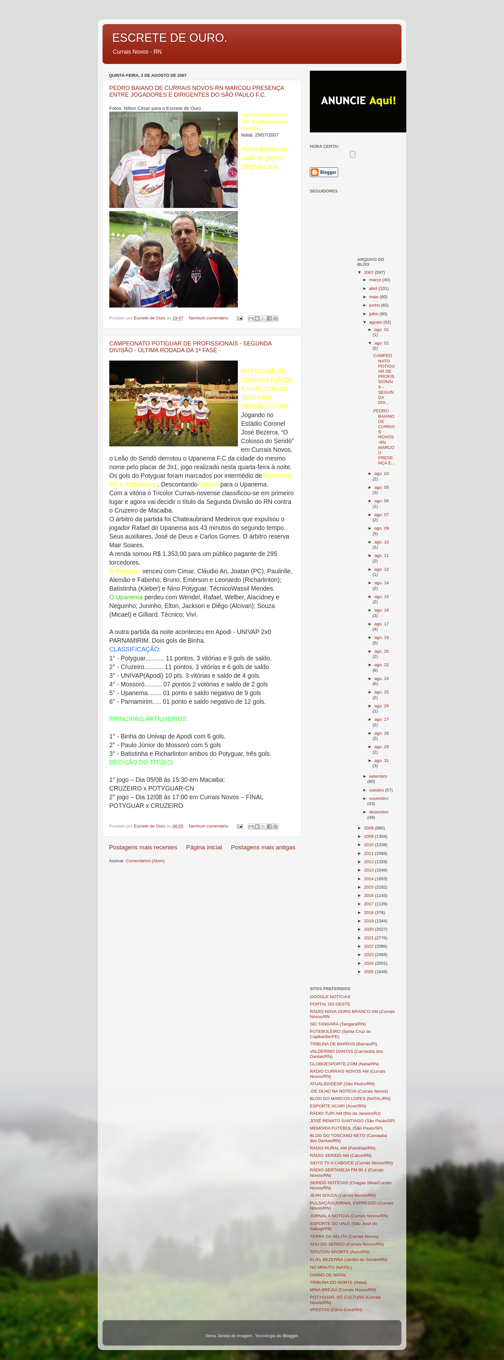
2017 (369, 903)
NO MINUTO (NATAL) (331, 1267)
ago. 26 (381, 705)
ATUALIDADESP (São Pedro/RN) (342, 1083)
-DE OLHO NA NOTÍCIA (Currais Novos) (349, 1091)
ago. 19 (381, 637)
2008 (369, 828)
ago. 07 (381, 514)
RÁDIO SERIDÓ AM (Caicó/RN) (341, 1155)
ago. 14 (381, 582)
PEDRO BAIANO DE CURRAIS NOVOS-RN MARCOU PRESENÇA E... (384, 436)
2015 (369, 887)
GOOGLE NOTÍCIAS (330, 996)
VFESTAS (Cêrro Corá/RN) (336, 1309)
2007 (369, 272)
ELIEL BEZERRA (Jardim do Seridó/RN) (348, 1259)
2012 (369, 861)
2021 (369, 937)
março (375, 279)
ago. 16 (381, 610)
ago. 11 (381, 555)
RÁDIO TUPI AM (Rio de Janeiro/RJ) (345, 1113)
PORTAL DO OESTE (330, 1004)
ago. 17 (381, 624)
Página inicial (204, 847)
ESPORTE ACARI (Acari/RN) (338, 1106)
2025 (369, 971)
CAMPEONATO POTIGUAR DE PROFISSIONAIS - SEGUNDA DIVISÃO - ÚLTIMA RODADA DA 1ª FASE (190, 346)
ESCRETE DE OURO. (169, 37)
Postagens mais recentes (143, 847)
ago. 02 (381, 343)
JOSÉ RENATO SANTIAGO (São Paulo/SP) (352, 1120)
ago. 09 (381, 528)
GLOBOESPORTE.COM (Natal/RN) (344, 1063)
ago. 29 (381, 746)
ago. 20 (381, 651)
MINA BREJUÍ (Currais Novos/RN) (343, 1289)
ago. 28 (381, 733)
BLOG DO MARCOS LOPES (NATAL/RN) (350, 1098)
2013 (369, 870)
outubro (377, 790)
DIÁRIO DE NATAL (328, 1275)
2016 (369, 895)
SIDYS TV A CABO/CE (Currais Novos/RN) (351, 1162)
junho (375, 305)
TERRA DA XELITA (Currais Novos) (344, 1236)
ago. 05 (381, 487)
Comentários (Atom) (145, 860)
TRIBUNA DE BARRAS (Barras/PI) (343, 1044)
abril (374, 288)
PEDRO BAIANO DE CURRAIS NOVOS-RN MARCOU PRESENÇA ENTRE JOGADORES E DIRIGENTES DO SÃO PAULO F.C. (196, 91)
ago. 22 (381, 664)
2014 (369, 878)
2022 (369, 946)
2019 (369, 920)
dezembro (379, 812)
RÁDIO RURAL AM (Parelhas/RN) (342, 1148)
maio (374, 296)
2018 (369, 912)
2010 (369, 844)
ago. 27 (381, 719)
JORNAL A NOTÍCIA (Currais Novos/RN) (349, 1215)
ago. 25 (381, 692)
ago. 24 (381, 678)
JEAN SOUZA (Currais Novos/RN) (343, 1195)
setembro (378, 776)
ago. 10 (381, 542)
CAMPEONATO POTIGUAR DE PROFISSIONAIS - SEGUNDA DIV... (384, 379)
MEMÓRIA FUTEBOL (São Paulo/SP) (346, 1128)
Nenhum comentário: (209, 318)
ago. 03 (381, 473)
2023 (369, 954)
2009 (369, 836)
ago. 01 (381, 329)
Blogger (290, 1335)
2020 (369, 929)
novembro (379, 798)
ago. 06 (381, 500)
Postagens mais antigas (263, 847)
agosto (376, 322)
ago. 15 (381, 596)
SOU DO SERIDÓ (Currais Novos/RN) (347, 1244)
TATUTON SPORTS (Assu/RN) (340, 1251)
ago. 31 (381, 760)
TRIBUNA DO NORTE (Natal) (338, 1282)
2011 (369, 853)
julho (374, 313)
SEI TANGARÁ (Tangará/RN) (338, 1024)
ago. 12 (381, 569)
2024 (369, 963)
